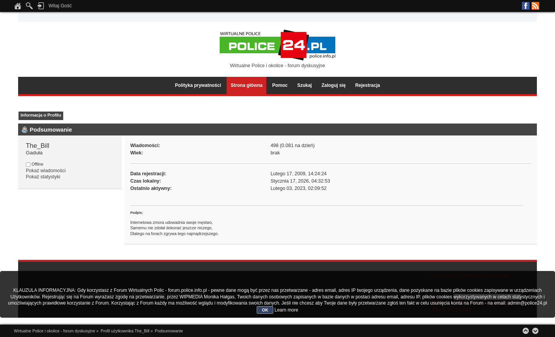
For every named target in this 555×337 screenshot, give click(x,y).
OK (265, 310)
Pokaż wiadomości (46, 170)
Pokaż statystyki (43, 177)
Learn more (286, 310)
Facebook (526, 6)
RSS (535, 6)
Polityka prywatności (198, 85)
